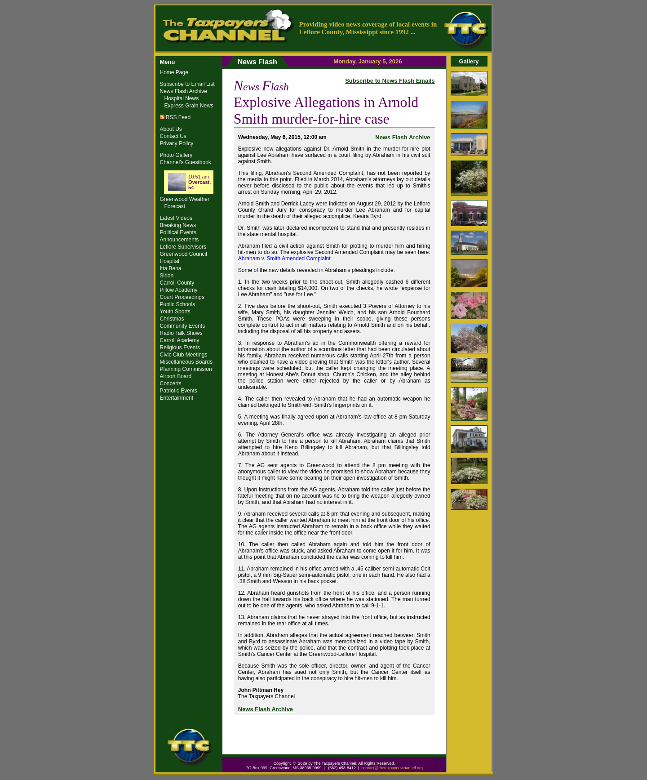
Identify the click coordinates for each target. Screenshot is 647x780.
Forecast (175, 206)
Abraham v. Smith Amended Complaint (284, 258)
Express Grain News (188, 106)
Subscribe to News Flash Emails (389, 80)
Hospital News (181, 98)
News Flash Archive (402, 137)
